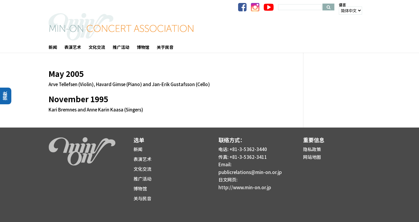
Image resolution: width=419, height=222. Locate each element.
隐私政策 (312, 149)
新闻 (138, 149)
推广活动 (142, 179)
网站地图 (312, 157)
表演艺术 (142, 159)
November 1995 (78, 98)
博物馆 (140, 188)
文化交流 (142, 169)
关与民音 (142, 198)
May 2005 (66, 73)
